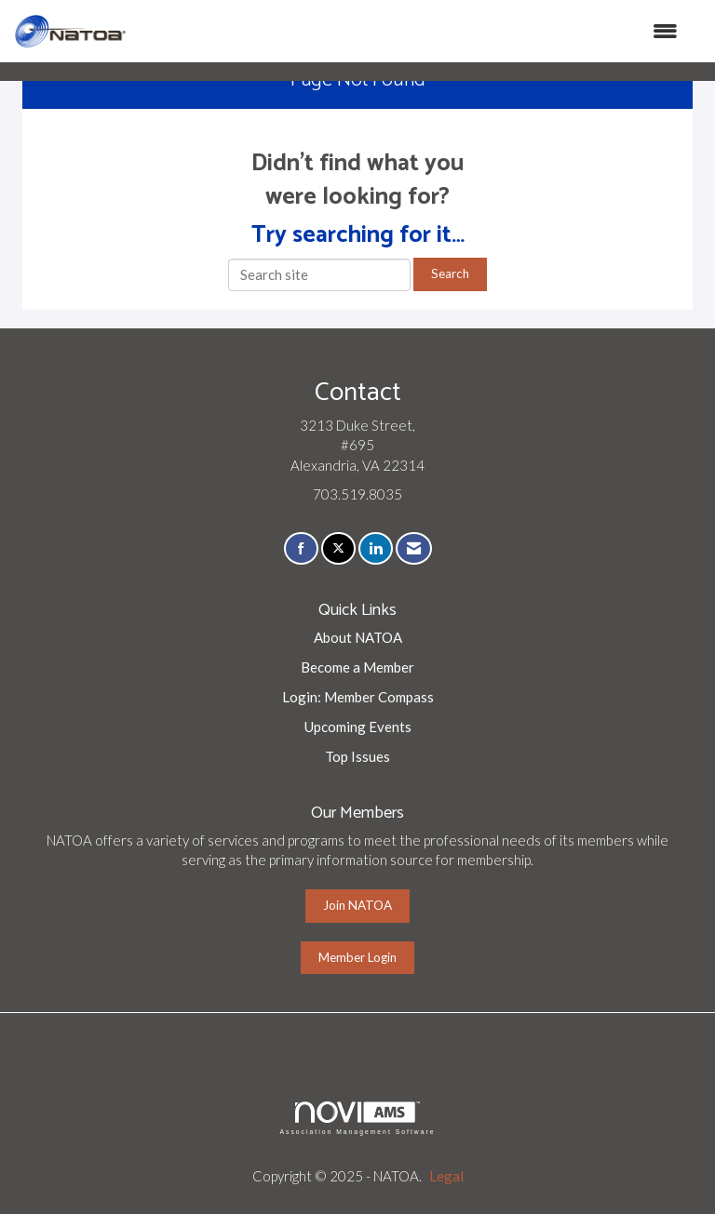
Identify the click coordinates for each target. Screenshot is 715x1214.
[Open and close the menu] (411, 31)
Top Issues (357, 756)
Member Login (357, 957)
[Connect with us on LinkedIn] (375, 548)
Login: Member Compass (358, 696)
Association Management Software (357, 1118)
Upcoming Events (357, 726)
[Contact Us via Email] (414, 548)
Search (450, 273)
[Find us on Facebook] (301, 548)
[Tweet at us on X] (338, 548)
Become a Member (357, 667)
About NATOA (358, 637)
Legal (446, 1175)
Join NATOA (357, 905)
